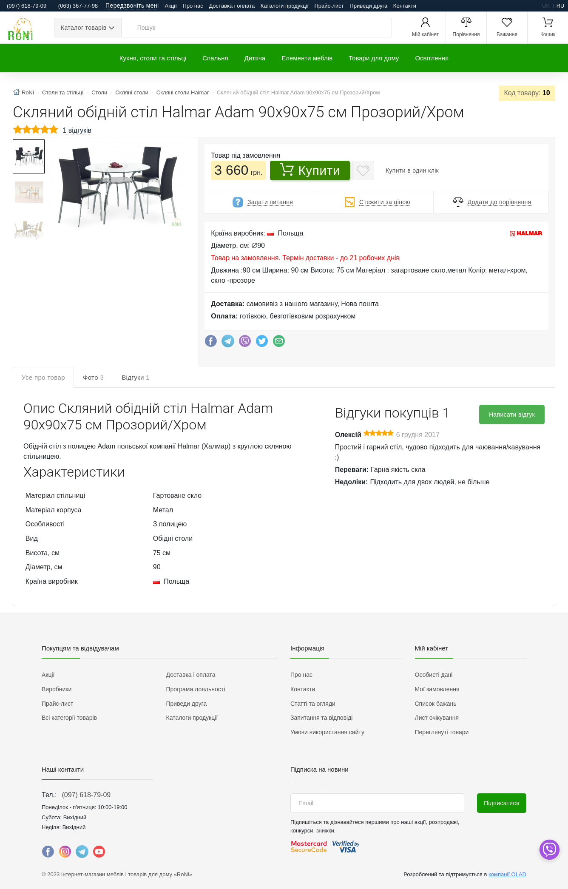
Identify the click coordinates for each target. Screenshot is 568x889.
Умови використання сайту (327, 732)
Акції (171, 6)
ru (561, 6)
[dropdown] (549, 849)
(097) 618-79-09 (86, 794)
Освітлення (432, 58)
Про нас (192, 6)
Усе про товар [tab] (43, 377)
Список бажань (436, 703)
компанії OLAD (507, 874)
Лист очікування (437, 717)
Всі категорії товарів (69, 717)
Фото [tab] (93, 377)
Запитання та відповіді (321, 717)
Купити (310, 170)
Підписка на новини (319, 769)
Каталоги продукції (285, 6)
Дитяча (255, 58)
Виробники (56, 689)
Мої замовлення (437, 689)
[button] (116, 185)
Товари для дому (374, 58)
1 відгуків (76, 130)
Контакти (404, 6)
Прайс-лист (329, 6)
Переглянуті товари (442, 732)
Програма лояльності (195, 689)
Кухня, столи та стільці (152, 58)
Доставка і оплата (232, 6)
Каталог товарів (83, 27)
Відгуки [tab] (136, 377)
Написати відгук (512, 414)
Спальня (215, 58)
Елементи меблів (306, 58)
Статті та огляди (312, 703)
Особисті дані (434, 674)
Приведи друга (368, 6)
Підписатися (502, 803)
